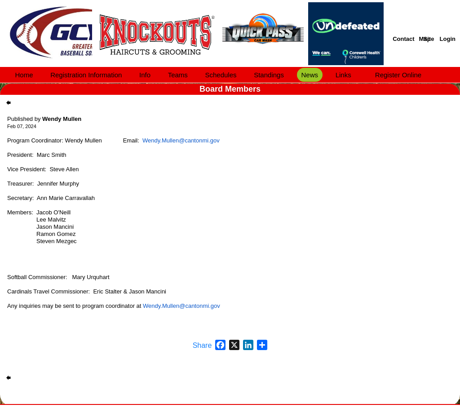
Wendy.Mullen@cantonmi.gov (181, 140)
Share (202, 345)
